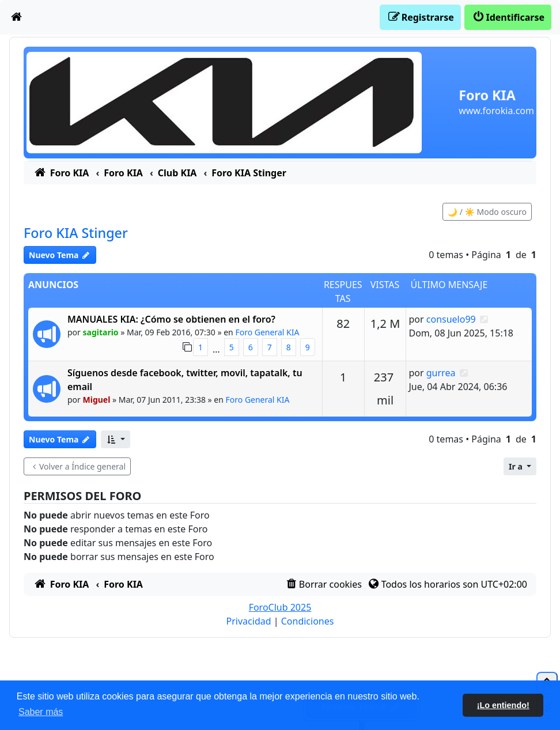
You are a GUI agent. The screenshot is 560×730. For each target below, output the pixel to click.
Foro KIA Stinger (76, 233)
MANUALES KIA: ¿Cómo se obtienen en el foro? (171, 319)
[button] (115, 439)
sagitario (101, 332)
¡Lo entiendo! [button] (503, 705)
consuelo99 (451, 319)
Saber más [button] (40, 712)
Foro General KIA (267, 332)
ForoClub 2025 (280, 607)
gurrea (441, 372)
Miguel (97, 399)
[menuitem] (17, 17)
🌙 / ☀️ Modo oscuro (487, 211)
